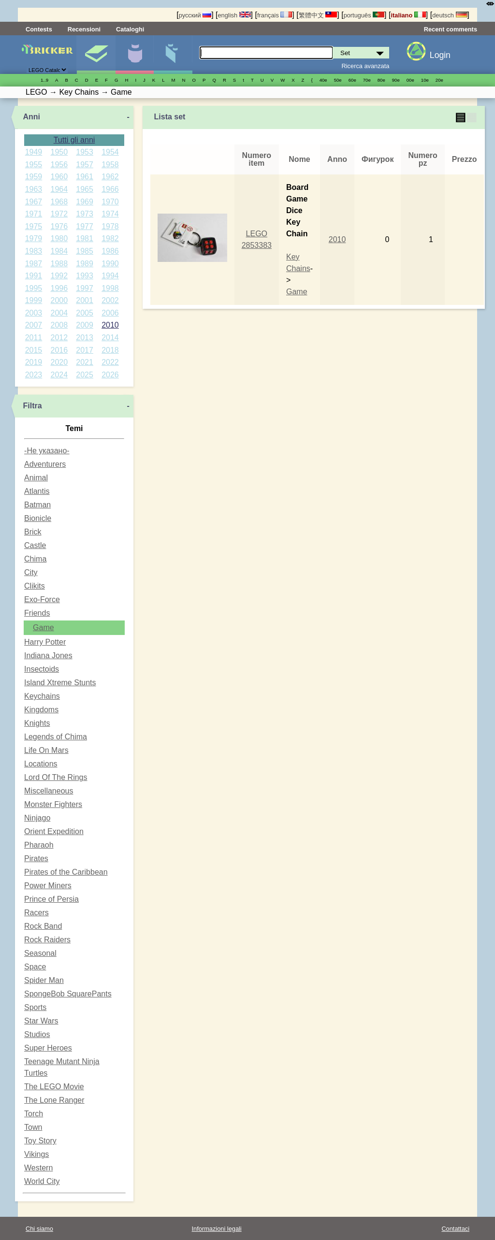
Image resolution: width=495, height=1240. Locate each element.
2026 (110, 375)
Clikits (34, 586)
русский (195, 15)
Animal (36, 478)
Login (440, 55)
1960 (59, 177)
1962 (110, 177)
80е (381, 80)
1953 (84, 152)
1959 (34, 177)
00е (410, 80)
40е (323, 80)
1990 (110, 264)
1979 (34, 238)
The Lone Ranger (54, 1100)
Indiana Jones (48, 655)
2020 (59, 362)
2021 (84, 362)
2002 (110, 300)
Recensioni (84, 29)
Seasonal (40, 953)
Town (33, 1127)
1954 (110, 152)
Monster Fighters (53, 804)
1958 (110, 164)
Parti (173, 54)
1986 (110, 251)
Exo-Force (42, 599)
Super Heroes (48, 1048)
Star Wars (41, 1021)
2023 (34, 375)
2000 (59, 300)
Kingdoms (41, 710)
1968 (59, 202)
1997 (84, 288)
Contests (39, 29)
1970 (110, 202)
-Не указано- (47, 451)
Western (38, 1168)
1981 (84, 238)
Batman (37, 505)
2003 (34, 313)
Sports (35, 1007)
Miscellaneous (48, 791)
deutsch (449, 15)
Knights (37, 723)
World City (42, 1181)
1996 (59, 288)
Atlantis (36, 491)
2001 (84, 300)
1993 (84, 276)
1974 (110, 214)
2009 (84, 325)
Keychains (42, 696)
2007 (34, 325)
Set (96, 54)
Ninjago (37, 818)
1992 (59, 276)
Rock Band (43, 926)
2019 (34, 362)
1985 (84, 251)
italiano (408, 15)
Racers (36, 912)
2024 (59, 375)
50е (338, 80)
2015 (34, 350)
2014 (110, 337)
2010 (110, 325)
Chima (35, 559)
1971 (34, 214)
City (31, 572)
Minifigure (135, 54)
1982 (110, 238)
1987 (34, 264)
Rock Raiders (47, 940)
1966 (110, 189)
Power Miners (48, 885)
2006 (110, 313)
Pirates (36, 858)
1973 (84, 214)
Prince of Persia (51, 899)
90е (396, 80)
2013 (84, 337)
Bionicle (37, 518)
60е (352, 80)
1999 (34, 300)
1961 (84, 177)
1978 (110, 226)
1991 (34, 276)
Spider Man (44, 980)
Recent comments (450, 29)
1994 (110, 276)
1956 (59, 164)
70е (367, 80)
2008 (59, 325)
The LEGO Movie (54, 1086)
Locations (41, 764)
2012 (59, 337)
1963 (34, 189)
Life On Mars (46, 750)
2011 (34, 337)
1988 (59, 264)
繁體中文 (318, 15)
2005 (84, 313)
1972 (59, 214)
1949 (34, 152)
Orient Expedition (54, 831)
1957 (84, 164)
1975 (34, 226)
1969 (84, 202)
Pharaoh (39, 845)
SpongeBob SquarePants (68, 994)
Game (43, 627)
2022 (110, 362)
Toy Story (40, 1141)
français (274, 15)
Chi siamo (39, 1228)
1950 (59, 152)
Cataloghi (130, 29)
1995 (34, 288)
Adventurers (45, 464)
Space (35, 967)
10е (425, 80)
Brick (33, 532)
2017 (84, 350)
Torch (33, 1114)
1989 (84, 264)
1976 (59, 226)
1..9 (44, 80)
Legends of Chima (55, 737)
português (364, 15)
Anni (31, 117)
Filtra (32, 406)
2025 (84, 375)
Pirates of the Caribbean (66, 872)
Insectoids (41, 669)
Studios (37, 1034)
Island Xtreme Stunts (60, 682)
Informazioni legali (217, 1228)
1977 (84, 226)
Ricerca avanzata (366, 66)
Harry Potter (45, 642)
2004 (59, 313)
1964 (59, 189)
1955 (34, 164)
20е (439, 80)
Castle (35, 545)
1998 (110, 288)
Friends (37, 613)
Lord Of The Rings (55, 777)
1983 (34, 251)
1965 (84, 189)
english (234, 15)
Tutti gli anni (74, 140)
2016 (59, 350)
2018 (110, 350)
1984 (59, 251)
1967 (34, 202)
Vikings (36, 1154)
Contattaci (455, 1228)
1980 (59, 238)
